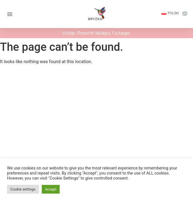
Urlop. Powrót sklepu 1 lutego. (96, 33)
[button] (10, 14)
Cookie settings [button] (23, 189)
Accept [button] (51, 189)
